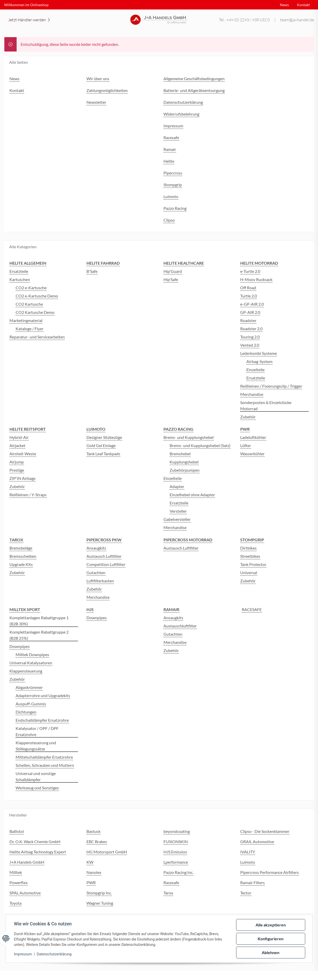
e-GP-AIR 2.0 (252, 304)
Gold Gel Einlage (101, 445)
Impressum (23, 954)
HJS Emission (175, 851)
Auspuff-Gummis (31, 703)
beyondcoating (176, 831)
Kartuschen (19, 279)
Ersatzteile (18, 271)
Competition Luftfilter (105, 564)
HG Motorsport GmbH (106, 851)
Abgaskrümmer (29, 687)
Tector (245, 892)
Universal (248, 572)
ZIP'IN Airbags (22, 478)
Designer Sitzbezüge (104, 437)
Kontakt (303, 5)
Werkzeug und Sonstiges (37, 787)
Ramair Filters (252, 882)
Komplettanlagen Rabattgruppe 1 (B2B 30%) (39, 620)
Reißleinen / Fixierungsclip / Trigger (271, 386)
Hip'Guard (172, 271)
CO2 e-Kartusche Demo (37, 295)
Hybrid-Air (19, 437)
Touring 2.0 (250, 336)
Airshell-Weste (22, 453)
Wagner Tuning (99, 903)
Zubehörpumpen (185, 470)
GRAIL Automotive (257, 841)
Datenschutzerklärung (54, 954)
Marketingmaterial (25, 320)
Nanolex (93, 872)
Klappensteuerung (25, 670)
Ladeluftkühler (253, 437)
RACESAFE (252, 609)
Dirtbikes (248, 547)
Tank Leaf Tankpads (103, 453)
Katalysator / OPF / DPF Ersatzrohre (37, 731)
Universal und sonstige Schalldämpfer (36, 776)
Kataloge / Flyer (29, 328)
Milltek (15, 872)
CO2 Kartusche (29, 304)
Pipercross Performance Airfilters (269, 872)
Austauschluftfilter (180, 625)
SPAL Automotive (25, 892)
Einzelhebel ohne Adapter (192, 494)
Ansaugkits (96, 547)
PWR (91, 882)
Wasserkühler (252, 453)
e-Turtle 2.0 (250, 271)
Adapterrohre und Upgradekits (43, 695)
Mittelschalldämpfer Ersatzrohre (44, 757)
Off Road (248, 287)
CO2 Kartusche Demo (35, 312)
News (284, 5)
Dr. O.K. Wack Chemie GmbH (34, 841)
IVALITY (247, 851)
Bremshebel (180, 453)
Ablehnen (270, 952)
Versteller (178, 511)
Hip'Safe (170, 279)
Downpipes (19, 646)
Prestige (16, 470)
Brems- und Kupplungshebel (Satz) (200, 445)
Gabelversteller (177, 519)
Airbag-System (259, 361)
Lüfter (245, 445)
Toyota (15, 903)
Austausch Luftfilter (104, 556)
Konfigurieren (270, 938)
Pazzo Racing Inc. (178, 872)
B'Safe (91, 271)
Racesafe (171, 882)
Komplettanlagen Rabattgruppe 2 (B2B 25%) (39, 635)
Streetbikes (250, 556)
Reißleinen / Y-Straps (28, 494)
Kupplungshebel (184, 461)
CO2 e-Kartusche (31, 287)
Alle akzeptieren (271, 924)
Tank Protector (253, 564)
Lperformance (175, 862)
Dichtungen (26, 711)
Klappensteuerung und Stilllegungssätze (36, 745)
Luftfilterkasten (100, 580)
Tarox (168, 892)
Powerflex (18, 882)
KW (89, 862)
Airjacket (17, 445)
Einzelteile (255, 369)
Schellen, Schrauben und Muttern (45, 765)
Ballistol (16, 831)
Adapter (177, 486)
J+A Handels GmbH (26, 862)
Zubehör (248, 416)
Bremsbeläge (20, 547)
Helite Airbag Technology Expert (37, 851)
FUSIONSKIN (175, 841)
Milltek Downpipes (32, 654)
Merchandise (251, 394)
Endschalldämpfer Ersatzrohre (42, 720)
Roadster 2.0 (251, 328)
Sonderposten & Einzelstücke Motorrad (265, 405)
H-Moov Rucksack (256, 279)
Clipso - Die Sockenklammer (264, 831)
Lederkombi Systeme (258, 353)
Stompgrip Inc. (99, 892)
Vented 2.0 (249, 345)
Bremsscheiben (22, 556)
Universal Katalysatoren (30, 662)
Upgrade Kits (21, 564)
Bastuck (93, 831)
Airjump (16, 461)
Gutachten (95, 572)
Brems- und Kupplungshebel (188, 437)
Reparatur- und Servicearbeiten (37, 336)
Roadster (248, 320)
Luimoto (247, 862)
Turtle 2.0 (248, 295)
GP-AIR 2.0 (250, 312)
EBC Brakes (96, 841)
